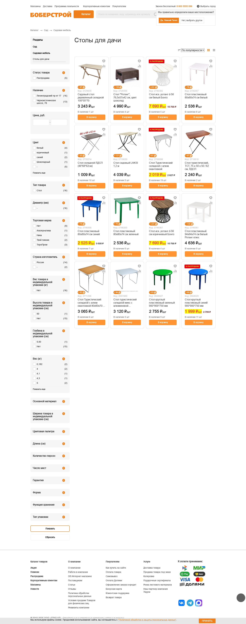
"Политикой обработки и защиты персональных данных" (147, 620)
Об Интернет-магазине (80, 576)
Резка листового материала (157, 584)
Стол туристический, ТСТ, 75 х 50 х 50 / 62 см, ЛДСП (197, 165)
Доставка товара (151, 568)
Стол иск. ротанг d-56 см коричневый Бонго (161, 233)
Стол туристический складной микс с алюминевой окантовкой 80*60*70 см (125, 302)
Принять (207, 621)
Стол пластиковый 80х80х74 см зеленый (126, 233)
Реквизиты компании (78, 607)
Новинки (34, 572)
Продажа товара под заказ (157, 572)
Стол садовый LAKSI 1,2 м (125, 164)
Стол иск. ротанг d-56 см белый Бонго (161, 96)
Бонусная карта (114, 589)
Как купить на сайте (116, 568)
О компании (74, 568)
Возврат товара (114, 597)
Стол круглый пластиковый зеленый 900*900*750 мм (162, 302)
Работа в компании (78, 572)
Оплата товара (113, 572)
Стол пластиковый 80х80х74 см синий (89, 233)
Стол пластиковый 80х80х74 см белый (196, 96)
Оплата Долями (114, 580)
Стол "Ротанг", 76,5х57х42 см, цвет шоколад (124, 97)
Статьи (71, 584)
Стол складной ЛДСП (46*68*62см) (90, 164)
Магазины (35, 584)
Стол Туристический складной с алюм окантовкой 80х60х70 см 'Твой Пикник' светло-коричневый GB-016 (90, 302)
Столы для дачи (41, 59)
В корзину (91, 117)
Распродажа (36, 576)
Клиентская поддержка (117, 593)
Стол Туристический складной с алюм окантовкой (161, 165)
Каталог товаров (38, 561)
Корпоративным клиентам (43, 580)
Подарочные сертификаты (157, 580)
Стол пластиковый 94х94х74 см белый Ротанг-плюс (196, 234)
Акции (33, 568)
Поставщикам (75, 580)
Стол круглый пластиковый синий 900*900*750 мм (196, 302)
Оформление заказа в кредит (121, 584)
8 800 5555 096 (184, 6)
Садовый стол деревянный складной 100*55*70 (91, 97)
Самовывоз (111, 576)
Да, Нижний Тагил (168, 20)
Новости (34, 589)
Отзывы (72, 589)
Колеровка (148, 576)
